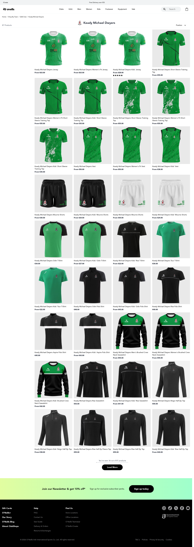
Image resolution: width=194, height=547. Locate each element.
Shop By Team (13, 17)
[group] (132, 75)
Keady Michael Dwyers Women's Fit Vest (129, 166)
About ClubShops (10, 526)
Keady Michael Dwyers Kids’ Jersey (127, 70)
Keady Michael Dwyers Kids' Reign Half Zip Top (53, 449)
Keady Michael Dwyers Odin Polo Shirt (89, 306)
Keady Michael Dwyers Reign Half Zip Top (168, 401)
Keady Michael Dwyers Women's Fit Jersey (91, 70)
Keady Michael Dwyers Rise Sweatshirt (89, 401)
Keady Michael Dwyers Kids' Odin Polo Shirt (130, 306)
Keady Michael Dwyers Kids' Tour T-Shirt (50, 306)
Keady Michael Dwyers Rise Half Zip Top (129, 449)
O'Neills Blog (8, 522)
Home (4, 17)
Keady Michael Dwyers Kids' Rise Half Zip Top (170, 449)
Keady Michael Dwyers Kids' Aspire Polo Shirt (92, 352)
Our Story (7, 517)
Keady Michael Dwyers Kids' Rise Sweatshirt (130, 401)
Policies (145, 540)
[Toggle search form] (171, 9)
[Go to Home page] (8, 9)
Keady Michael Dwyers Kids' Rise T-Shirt (129, 261)
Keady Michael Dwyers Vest (85, 166)
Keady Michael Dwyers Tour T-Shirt (166, 261)
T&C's (137, 540)
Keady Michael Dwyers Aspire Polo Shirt (50, 352)
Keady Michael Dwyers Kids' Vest (165, 166)
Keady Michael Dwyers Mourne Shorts (50, 215)
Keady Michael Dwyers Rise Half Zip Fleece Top (92, 449)
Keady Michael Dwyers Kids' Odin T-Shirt (90, 261)
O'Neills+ (6, 513)
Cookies (169, 540)
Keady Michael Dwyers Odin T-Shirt (48, 261)
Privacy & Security (157, 540)
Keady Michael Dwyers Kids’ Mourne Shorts (91, 215)
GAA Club (23, 17)
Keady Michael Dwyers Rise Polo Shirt (167, 306)
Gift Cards (7, 508)
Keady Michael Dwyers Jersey (46, 70)
